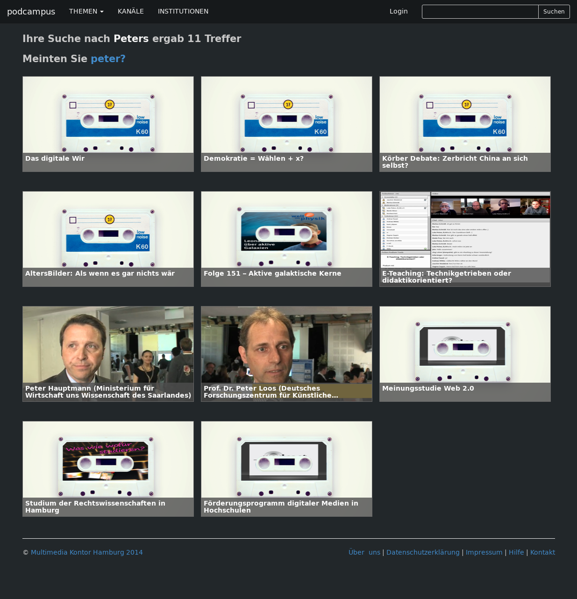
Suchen (554, 11)
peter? (108, 58)
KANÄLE (131, 11)
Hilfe (516, 552)
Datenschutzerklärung (423, 552)
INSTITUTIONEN (183, 11)
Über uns (364, 552)
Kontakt (542, 552)
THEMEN (86, 11)
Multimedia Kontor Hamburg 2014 (87, 552)
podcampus (31, 12)
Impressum (484, 552)
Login (399, 11)
